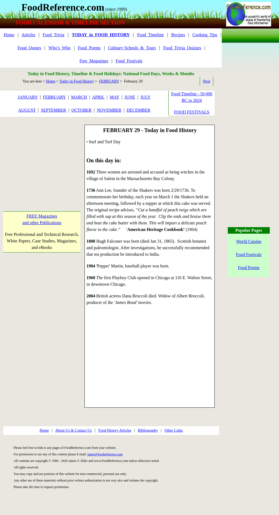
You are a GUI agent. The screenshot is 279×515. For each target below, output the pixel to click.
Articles (28, 34)
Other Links (174, 430)
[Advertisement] (41, 159)
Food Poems (249, 267)
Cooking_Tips (204, 34)
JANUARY (28, 97)
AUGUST (27, 110)
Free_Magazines (94, 61)
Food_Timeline (150, 34)
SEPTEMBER (53, 110)
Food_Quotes (29, 47)
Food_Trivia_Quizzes (182, 47)
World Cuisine (248, 241)
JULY (145, 97)
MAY (114, 97)
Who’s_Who (59, 47)
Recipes (178, 34)
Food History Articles (114, 430)
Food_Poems (89, 47)
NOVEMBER (109, 110)
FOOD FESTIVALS (192, 112)
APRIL (98, 97)
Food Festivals (249, 254)
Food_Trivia (53, 34)
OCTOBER (81, 110)
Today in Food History (76, 81)
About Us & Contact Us (73, 430)
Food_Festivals (129, 61)
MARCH (79, 97)
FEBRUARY (109, 81)
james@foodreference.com (105, 454)
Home (9, 34)
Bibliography (148, 430)
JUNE (130, 97)
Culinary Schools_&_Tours (132, 47)
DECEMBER (138, 110)
